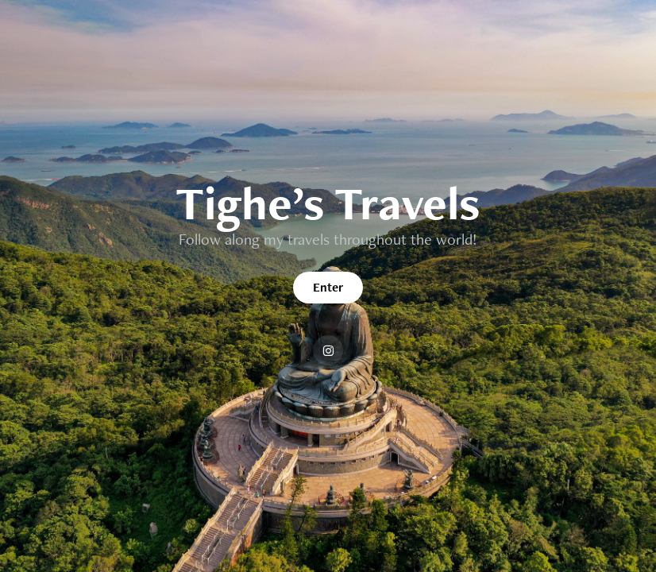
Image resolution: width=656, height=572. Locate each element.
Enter (328, 287)
